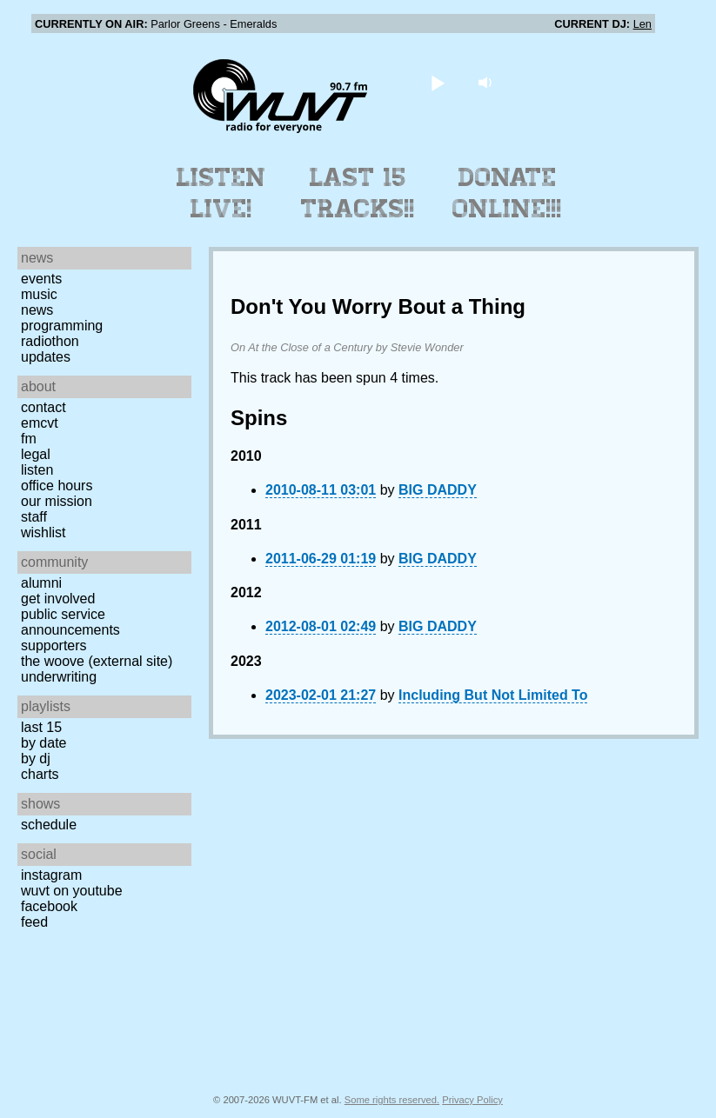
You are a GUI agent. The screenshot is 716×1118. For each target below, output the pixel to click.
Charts (40, 774)
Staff (34, 516)
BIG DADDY (437, 489)
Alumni (41, 583)
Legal (35, 454)
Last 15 (41, 727)
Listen (37, 470)
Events (41, 278)
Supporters (54, 645)
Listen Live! (221, 193)
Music (39, 294)
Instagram (51, 875)
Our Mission (56, 501)
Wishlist (43, 532)
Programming (62, 325)
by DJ (35, 758)
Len (642, 23)
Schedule (49, 824)
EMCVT (39, 423)
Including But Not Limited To (492, 695)
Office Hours (56, 485)
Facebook (49, 906)
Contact (43, 407)
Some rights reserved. (392, 1100)
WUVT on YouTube (72, 890)
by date (43, 742)
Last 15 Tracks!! (358, 193)
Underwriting (59, 676)
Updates (45, 356)
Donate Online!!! (507, 193)
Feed (34, 922)
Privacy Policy (472, 1100)
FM (29, 438)
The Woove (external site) (96, 661)
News (37, 310)
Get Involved (58, 598)
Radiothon (50, 341)
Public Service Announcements (70, 622)
